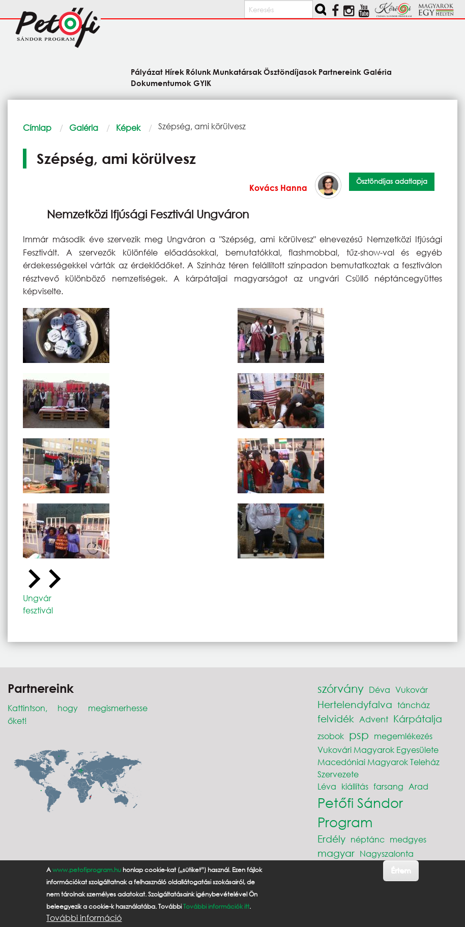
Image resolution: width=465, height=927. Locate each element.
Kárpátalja (417, 718)
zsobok (330, 736)
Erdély (331, 839)
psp (359, 734)
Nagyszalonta (387, 853)
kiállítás (354, 786)
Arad (418, 786)
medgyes (408, 839)
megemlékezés (403, 736)
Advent (373, 719)
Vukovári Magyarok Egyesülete (378, 749)
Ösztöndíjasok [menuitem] (290, 71)
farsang (388, 786)
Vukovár (411, 689)
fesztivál (38, 610)
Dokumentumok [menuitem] (161, 82)
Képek (128, 127)
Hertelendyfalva (354, 704)
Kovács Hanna (278, 187)
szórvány (340, 688)
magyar (336, 853)
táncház (413, 704)
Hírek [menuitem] (174, 71)
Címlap (37, 127)
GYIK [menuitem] (202, 82)
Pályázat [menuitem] (147, 71)
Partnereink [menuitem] (339, 71)
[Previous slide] (33, 579)
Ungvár (37, 598)
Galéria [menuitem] (377, 71)
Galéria (83, 127)
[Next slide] (53, 579)
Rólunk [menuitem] (198, 71)
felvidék (335, 718)
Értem (401, 870)
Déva (379, 689)
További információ (84, 918)
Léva (326, 786)
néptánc (368, 839)
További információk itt (216, 906)
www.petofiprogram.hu (86, 869)
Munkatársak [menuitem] (237, 71)
